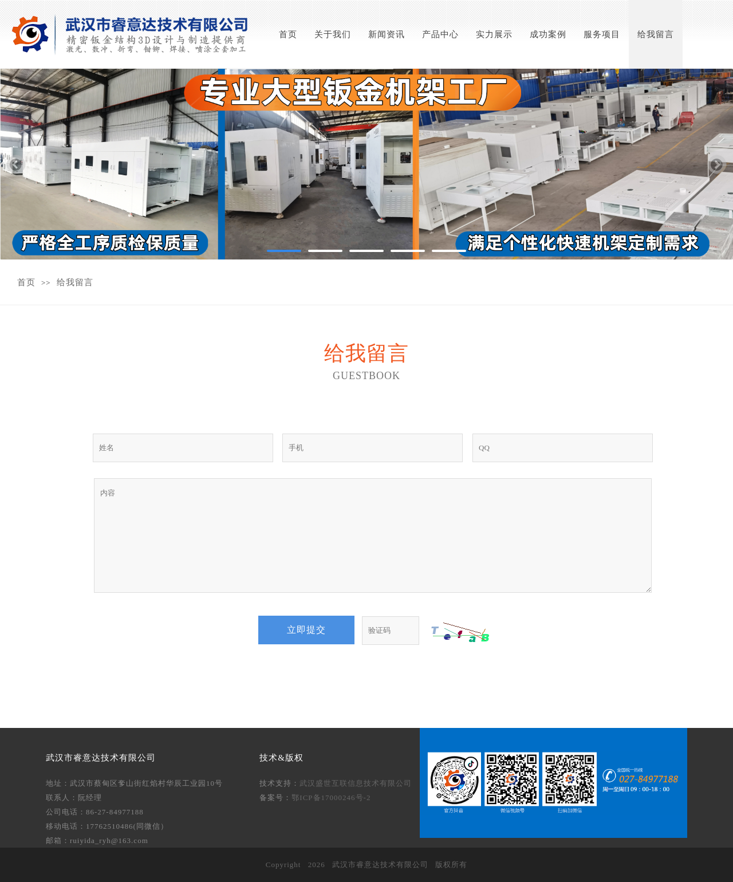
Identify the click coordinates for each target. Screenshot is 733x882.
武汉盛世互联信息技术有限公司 (355, 783)
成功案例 (548, 34)
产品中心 (440, 34)
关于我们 (332, 34)
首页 (288, 34)
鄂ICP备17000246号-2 (331, 797)
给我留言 (655, 34)
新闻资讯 (386, 34)
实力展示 (494, 34)
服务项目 (602, 34)
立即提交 (306, 630)
